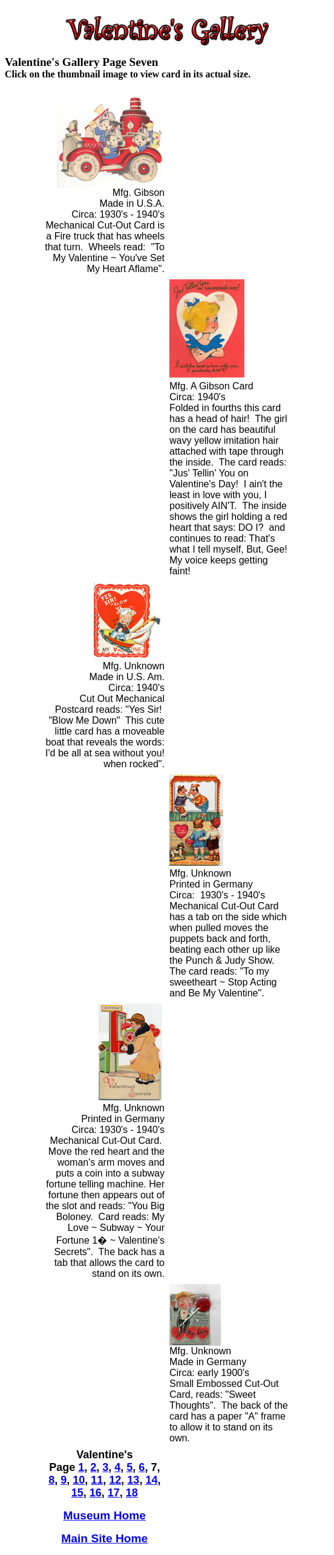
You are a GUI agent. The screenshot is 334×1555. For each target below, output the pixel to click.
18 (132, 1493)
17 (114, 1493)
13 (133, 1480)
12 (115, 1480)
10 (79, 1480)
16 (96, 1493)
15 (77, 1493)
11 (97, 1480)
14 (151, 1480)
